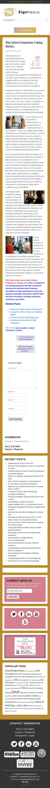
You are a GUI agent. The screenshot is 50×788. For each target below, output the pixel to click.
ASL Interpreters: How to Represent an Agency (26, 522)
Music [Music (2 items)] (40, 705)
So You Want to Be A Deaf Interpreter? (25, 338)
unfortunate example (23, 101)
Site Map (25, 782)
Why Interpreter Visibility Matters (20, 538)
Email (11, 400)
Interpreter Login (25, 735)
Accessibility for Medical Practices (21, 502)
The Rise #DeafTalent (16, 540)
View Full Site (25, 785)
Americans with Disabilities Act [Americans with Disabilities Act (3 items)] (24, 677)
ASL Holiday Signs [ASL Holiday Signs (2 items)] (34, 680)
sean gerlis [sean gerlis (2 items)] (29, 708)
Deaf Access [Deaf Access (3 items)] (24, 693)
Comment (12, 368)
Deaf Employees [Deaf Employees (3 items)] (17, 699)
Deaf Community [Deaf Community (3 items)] (19, 696)
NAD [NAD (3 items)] (7, 708)
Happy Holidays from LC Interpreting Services (25, 504)
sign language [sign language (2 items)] (37, 708)
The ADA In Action (15, 525)
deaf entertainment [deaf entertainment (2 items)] (22, 702)
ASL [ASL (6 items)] (16, 679)
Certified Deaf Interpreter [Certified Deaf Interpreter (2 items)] (12, 688)
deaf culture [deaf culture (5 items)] (32, 695)
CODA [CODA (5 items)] (23, 688)
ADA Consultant (21, 328)
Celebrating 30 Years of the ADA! (20, 463)
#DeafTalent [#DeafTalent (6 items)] (12, 670)
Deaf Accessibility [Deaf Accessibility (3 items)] (36, 693)
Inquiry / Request (14, 449)
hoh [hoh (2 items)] (16, 705)
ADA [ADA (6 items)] (21, 670)
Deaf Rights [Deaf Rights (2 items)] (31, 702)
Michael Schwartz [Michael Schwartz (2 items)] (33, 705)
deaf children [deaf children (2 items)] (8, 696)
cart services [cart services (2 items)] (37, 685)
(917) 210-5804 (12, 446)
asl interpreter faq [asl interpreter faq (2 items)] (20, 683)
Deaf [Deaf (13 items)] (15, 692)
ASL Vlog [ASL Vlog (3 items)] (29, 685)
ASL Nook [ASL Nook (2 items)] (17, 685)
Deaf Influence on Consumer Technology (23, 561)
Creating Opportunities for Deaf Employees (24, 558)
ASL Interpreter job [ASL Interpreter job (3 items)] (32, 683)
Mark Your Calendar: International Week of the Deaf (25, 349)
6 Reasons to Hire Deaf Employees (24, 317)
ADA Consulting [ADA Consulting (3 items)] (24, 674)
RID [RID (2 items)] (24, 708)
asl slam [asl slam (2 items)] (22, 685)
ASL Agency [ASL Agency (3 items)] (23, 680)
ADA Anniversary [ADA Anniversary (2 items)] (30, 671)
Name (11, 391)
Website (11, 409)
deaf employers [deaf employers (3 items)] (30, 699)
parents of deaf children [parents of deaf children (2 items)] (16, 708)
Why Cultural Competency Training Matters (24, 481)
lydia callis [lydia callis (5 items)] (22, 705)
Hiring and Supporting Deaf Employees (26, 309)
